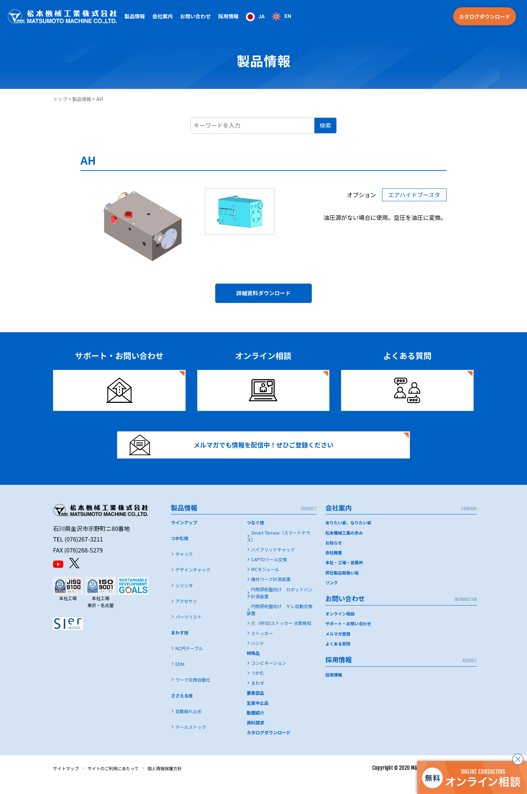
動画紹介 (255, 726)
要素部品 (255, 706)
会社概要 (334, 565)
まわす (257, 696)
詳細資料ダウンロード (263, 295)
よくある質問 (338, 656)
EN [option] (287, 15)
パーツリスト (188, 630)
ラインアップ (184, 535)
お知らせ (334, 556)
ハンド (257, 656)
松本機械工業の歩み (345, 546)
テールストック (190, 740)
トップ (60, 98)
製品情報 (84, 98)
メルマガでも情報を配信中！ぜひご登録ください (240, 453)
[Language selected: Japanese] (268, 16)
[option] (281, 16)
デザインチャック (192, 583)
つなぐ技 (255, 535)
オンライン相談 (340, 626)
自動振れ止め (188, 724)
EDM (179, 677)
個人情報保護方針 (182, 781)
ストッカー (262, 646)
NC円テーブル (189, 661)
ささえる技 (182, 708)
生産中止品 (258, 716)
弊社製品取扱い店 (342, 585)
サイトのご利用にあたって (123, 781)
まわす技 (179, 646)
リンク (332, 595)
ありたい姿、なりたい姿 (349, 535)
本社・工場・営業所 (345, 575)
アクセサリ (186, 614)
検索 (325, 125)
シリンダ (184, 598)
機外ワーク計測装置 (271, 592)
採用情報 (228, 16)
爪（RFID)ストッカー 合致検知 (281, 636)
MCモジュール (265, 582)
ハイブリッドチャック (273, 562)
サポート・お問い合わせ (349, 636)
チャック (184, 567)
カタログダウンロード (484, 16)
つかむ (257, 686)
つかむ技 (179, 551)
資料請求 (255, 736)
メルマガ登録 (338, 646)
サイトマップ (68, 781)
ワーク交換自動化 (192, 693)
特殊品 (253, 666)
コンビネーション (268, 676)
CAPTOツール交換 (269, 572)
